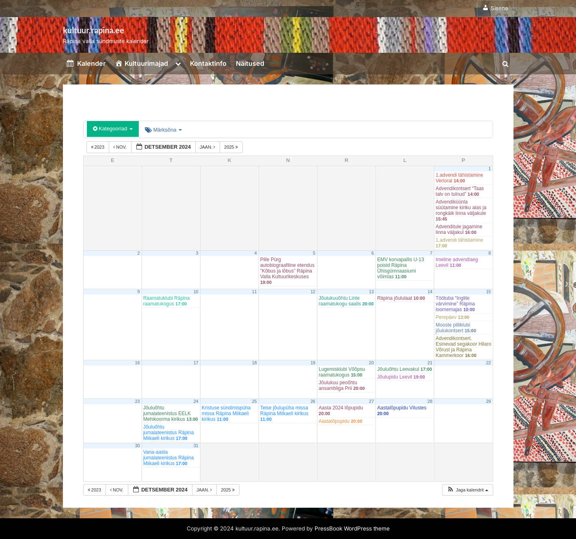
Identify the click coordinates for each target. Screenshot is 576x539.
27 (371, 401)
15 (488, 291)
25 (254, 401)
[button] (467, 490)
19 (313, 362)
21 (429, 362)
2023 (98, 147)
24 (196, 401)
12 (313, 291)
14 (429, 291)
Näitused (250, 63)
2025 (231, 147)
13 (371, 291)
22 (488, 362)
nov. (120, 147)
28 (429, 401)
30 (137, 445)
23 (137, 401)
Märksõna (163, 130)
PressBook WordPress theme (352, 528)
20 (371, 362)
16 (137, 362)
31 (196, 445)
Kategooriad (113, 129)
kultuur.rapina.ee (93, 30)
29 (488, 401)
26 (313, 401)
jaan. (208, 147)
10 (196, 291)
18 (254, 362)
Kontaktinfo (208, 63)
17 (196, 362)
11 (254, 291)
